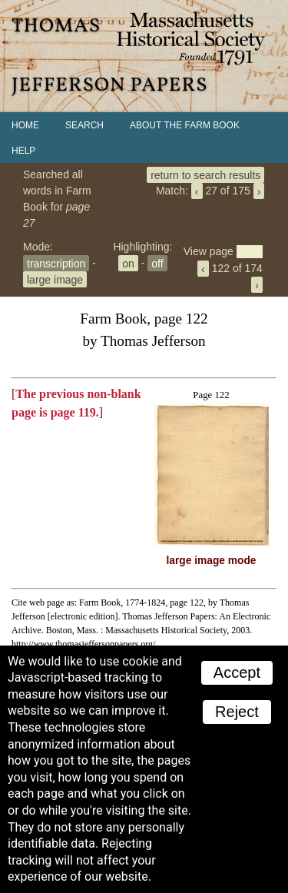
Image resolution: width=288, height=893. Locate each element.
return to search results (205, 174)
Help (23, 150)
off (157, 263)
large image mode (212, 560)
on (128, 263)
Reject (237, 711)
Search (84, 125)
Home (25, 125)
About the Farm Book (185, 125)
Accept (237, 672)
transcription (56, 263)
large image (55, 279)
